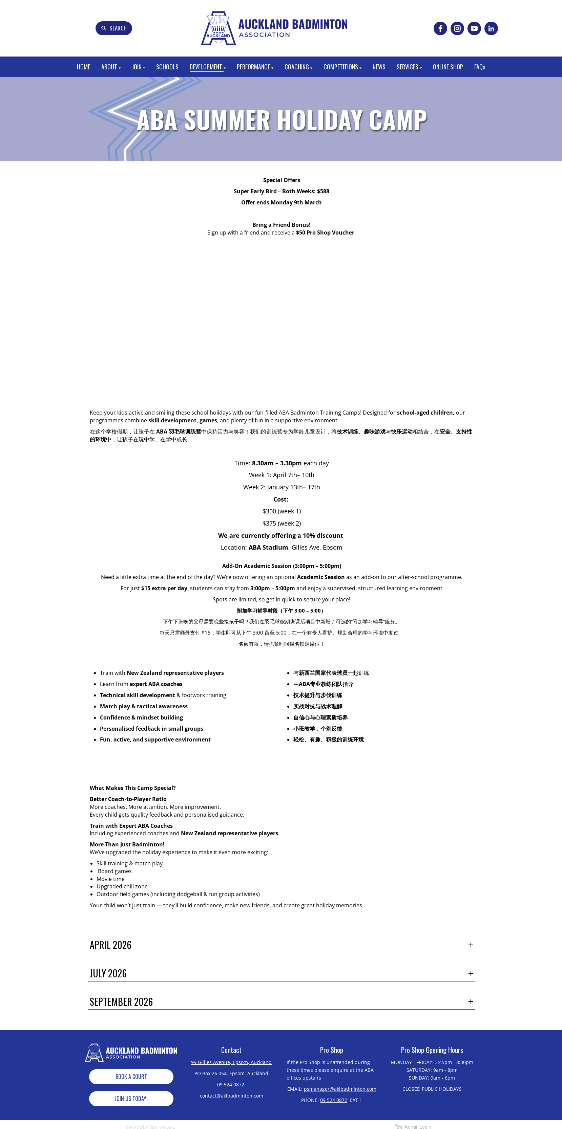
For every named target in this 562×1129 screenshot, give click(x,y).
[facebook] (440, 28)
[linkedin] (491, 28)
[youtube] (474, 28)
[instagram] (457, 28)
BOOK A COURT (131, 1076)
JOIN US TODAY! (131, 1098)
